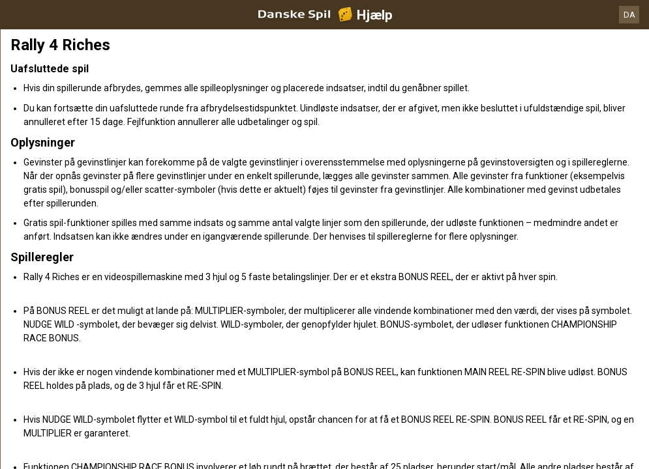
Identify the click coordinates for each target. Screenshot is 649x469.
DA (629, 15)
